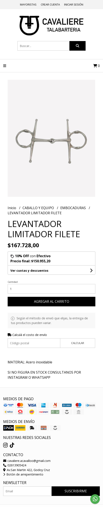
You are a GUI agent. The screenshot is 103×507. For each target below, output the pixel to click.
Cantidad (13, 281)
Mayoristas (28, 4)
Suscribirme (76, 491)
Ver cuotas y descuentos (29, 270)
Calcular (77, 343)
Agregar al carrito (51, 301)
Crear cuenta (50, 4)
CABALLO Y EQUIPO (39, 208)
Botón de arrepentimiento (23, 474)
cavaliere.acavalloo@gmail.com (27, 461)
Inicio (12, 208)
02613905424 (14, 465)
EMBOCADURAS (73, 208)
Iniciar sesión (73, 4)
